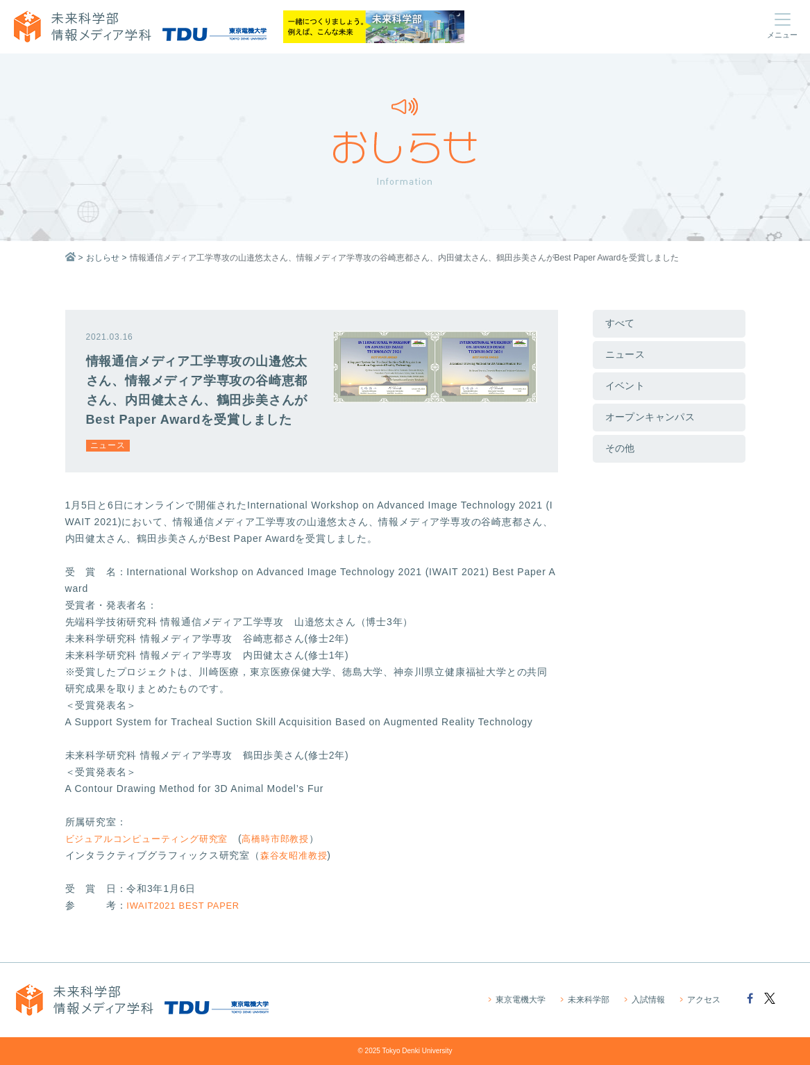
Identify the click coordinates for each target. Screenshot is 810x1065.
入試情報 (647, 1000)
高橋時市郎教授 (289, 838)
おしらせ (102, 258)
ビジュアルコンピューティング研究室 (152, 838)
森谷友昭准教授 (296, 855)
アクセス (702, 1000)
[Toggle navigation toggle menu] (782, 26)
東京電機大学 (519, 1000)
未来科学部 (587, 1000)
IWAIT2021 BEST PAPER (187, 905)
